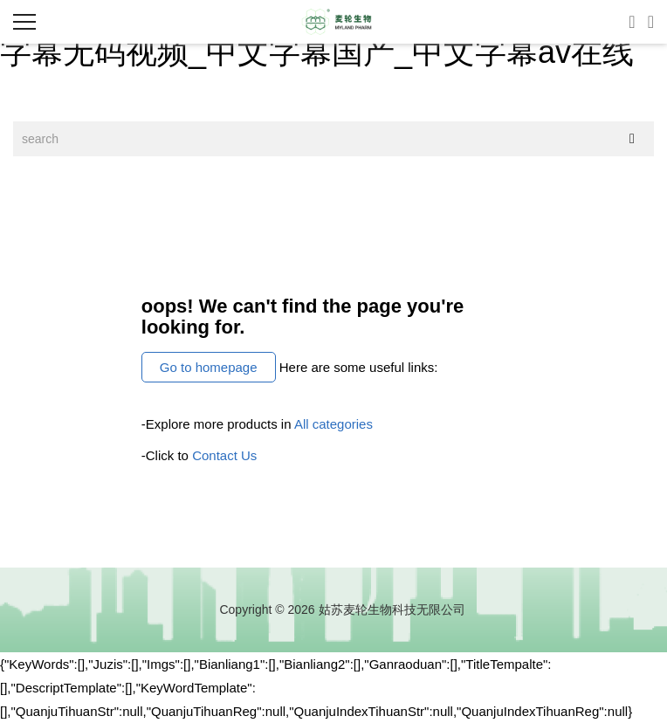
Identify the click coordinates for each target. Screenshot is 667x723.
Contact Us (224, 455)
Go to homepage (209, 367)
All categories (333, 424)
